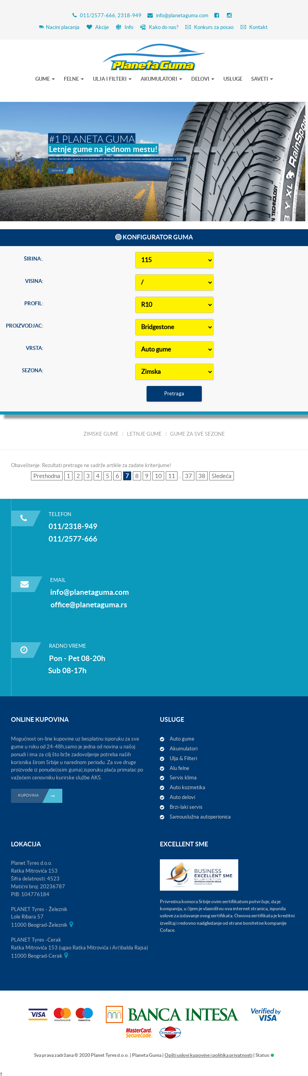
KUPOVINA (40, 796)
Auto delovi (182, 797)
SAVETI (262, 79)
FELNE (74, 79)
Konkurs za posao (209, 27)
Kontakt (254, 27)
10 (158, 476)
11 (171, 476)
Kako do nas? (159, 27)
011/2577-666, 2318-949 (110, 15)
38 (201, 476)
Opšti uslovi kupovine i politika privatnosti (208, 1055)
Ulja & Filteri (183, 758)
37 (188, 476)
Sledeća (222, 476)
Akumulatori (183, 749)
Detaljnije (62, 152)
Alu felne (179, 768)
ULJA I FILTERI (112, 79)
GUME (45, 79)
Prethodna (46, 476)
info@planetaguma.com (182, 15)
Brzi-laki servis (186, 807)
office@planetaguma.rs (89, 604)
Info (124, 27)
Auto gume (182, 739)
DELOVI (202, 79)
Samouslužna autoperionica (200, 817)
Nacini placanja (59, 27)
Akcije (98, 27)
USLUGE (232, 79)
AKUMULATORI (161, 79)
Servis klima (183, 778)
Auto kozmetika (187, 787)
